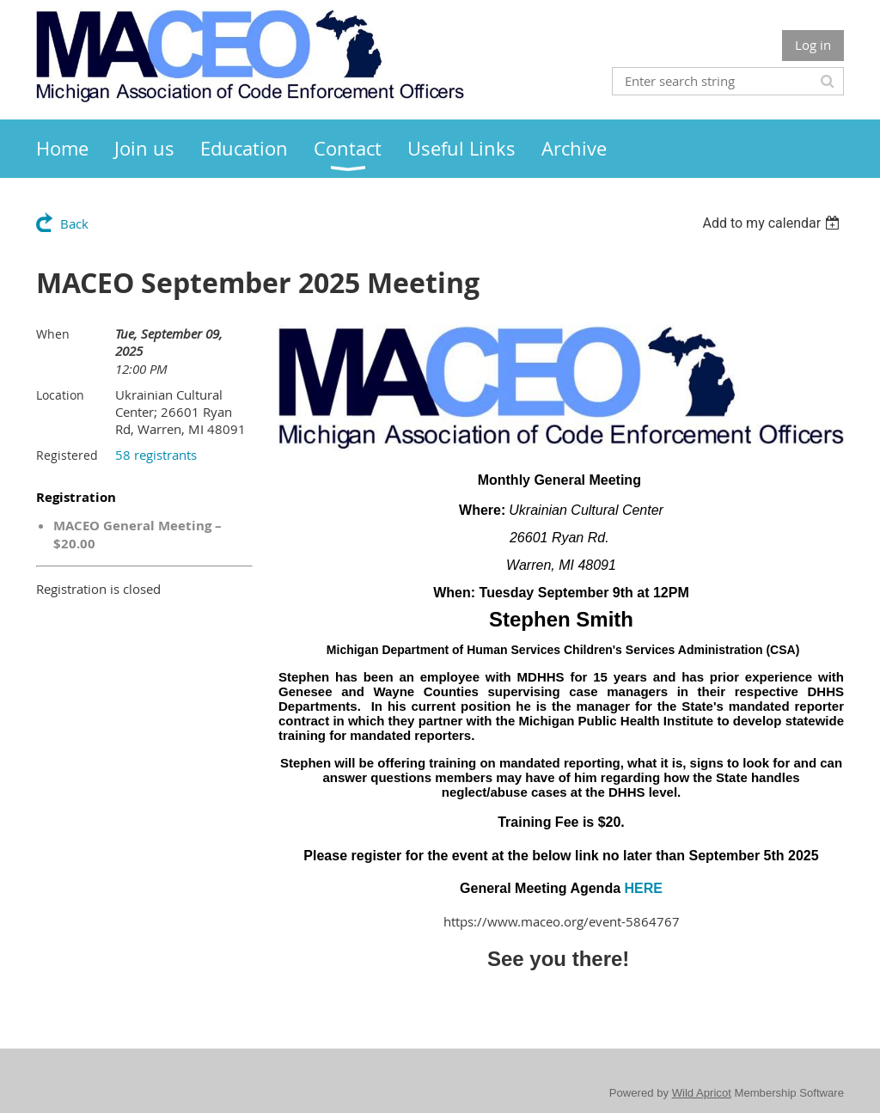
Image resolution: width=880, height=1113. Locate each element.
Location (60, 395)
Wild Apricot (701, 1092)
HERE (644, 888)
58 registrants (156, 454)
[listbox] (773, 223)
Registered (67, 455)
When (53, 334)
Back (74, 223)
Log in (813, 44)
